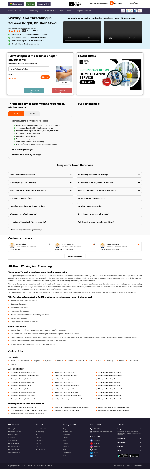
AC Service (11, 437)
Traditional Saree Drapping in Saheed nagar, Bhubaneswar (29, 410)
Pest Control (51, 11)
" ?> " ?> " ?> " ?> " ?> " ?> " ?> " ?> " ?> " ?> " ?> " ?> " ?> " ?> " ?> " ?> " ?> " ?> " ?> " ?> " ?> (29, 69)
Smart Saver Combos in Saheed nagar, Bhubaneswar (27, 414)
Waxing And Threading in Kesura (21, 385)
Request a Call (62, 91)
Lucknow (13, 364)
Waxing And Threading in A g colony (109, 385)
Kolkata (91, 361)
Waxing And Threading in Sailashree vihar (24, 399)
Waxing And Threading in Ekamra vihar (110, 399)
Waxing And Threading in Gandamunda (23, 389)
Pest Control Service (14, 432)
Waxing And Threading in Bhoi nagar (66, 375)
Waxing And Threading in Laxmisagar (22, 382)
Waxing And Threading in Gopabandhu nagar (25, 375)
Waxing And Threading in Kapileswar (109, 395)
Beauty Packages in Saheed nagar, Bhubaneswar (113, 410)
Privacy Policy (40, 432)
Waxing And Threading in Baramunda (66, 379)
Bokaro (121, 361)
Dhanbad (70, 361)
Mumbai (81, 361)
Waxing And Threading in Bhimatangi (110, 375)
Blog (37, 435)
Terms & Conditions (42, 429)
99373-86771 (97, 429)
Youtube (94, 443)
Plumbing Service (13, 449)
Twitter (94, 456)
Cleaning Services (16, 11)
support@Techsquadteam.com (102, 432)
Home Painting (35, 11)
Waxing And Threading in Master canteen (111, 389)
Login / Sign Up (134, 4)
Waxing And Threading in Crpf (64, 382)
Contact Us (39, 440)
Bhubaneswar (24, 361)
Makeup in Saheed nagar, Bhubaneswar (23, 407)
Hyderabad (48, 361)
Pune (99, 361)
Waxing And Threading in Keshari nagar (67, 385)
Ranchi (13, 361)
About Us (38, 443)
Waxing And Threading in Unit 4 (108, 392)
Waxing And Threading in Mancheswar (67, 392)
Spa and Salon (67, 11)
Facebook (95, 440)
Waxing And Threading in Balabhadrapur (23, 392)
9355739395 (118, 4)
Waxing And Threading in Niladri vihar (22, 379)
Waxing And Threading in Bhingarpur (109, 372)
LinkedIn (94, 453)
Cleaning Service (13, 429)
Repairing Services (84, 11)
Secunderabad (133, 361)
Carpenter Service (14, 446)
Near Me (38, 437)
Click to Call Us (34, 91)
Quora (94, 449)
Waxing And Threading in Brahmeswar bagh (68, 399)
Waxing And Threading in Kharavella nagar (68, 395)
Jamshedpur (110, 361)
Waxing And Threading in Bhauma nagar (111, 379)
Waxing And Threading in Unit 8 (64, 389)
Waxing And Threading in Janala (65, 372)
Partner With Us (43, 4)
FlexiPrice (30, 4)
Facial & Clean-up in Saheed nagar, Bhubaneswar (114, 407)
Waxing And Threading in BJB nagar (109, 382)
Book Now (64, 82)
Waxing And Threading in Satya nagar (23, 395)
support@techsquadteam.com (99, 4)
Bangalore (37, 361)
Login (37, 446)
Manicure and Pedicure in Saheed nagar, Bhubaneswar (72, 407)
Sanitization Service (14, 452)
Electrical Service (13, 443)
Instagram (95, 446)
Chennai (60, 361)
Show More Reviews (75, 256)
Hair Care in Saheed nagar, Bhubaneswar (67, 410)
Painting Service (13, 435)
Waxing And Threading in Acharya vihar (23, 372)
